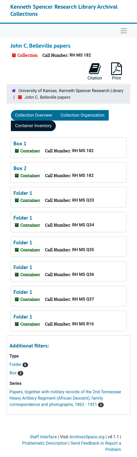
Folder (16, 364)
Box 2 (19, 168)
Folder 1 (22, 193)
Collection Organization (82, 115)
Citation (95, 71)
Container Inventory (33, 125)
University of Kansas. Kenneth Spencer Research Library (71, 90)
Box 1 (19, 143)
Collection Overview (33, 115)
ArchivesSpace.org (86, 436)
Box (14, 372)
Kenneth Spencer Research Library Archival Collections (63, 10)
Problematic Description (44, 443)
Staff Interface (43, 436)
